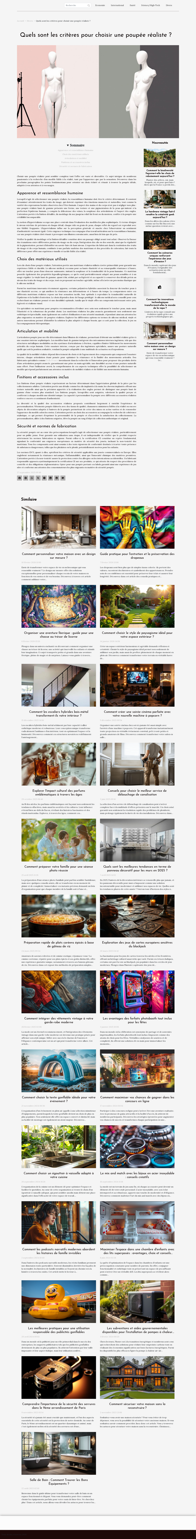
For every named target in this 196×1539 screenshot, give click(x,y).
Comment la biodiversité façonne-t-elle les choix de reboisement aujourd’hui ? (160, 173)
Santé (132, 5)
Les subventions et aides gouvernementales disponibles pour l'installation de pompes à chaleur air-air (137, 1332)
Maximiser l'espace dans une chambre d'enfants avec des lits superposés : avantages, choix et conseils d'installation (137, 1253)
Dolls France (52, 360)
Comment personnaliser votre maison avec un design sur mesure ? (160, 346)
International (117, 5)
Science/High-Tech (150, 5)
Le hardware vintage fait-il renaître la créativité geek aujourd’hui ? (160, 215)
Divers (169, 5)
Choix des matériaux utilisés (75, 154)
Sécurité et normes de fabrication (75, 166)
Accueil (20, 21)
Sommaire (77, 145)
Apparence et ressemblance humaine (75, 150)
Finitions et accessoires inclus (75, 162)
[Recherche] (77, 5)
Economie (100, 5)
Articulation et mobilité (76, 158)
